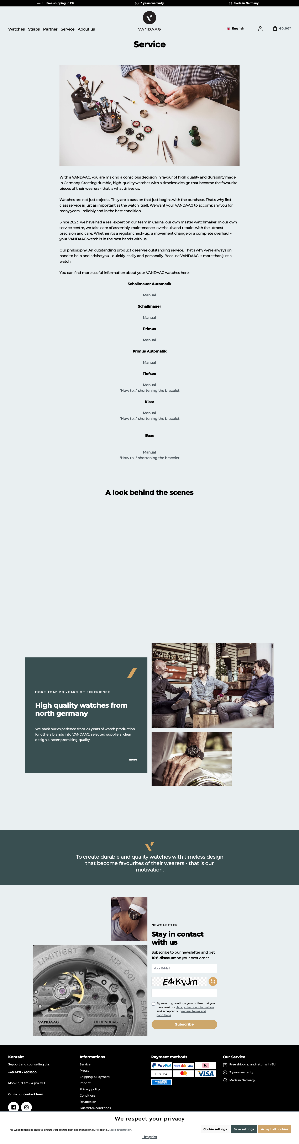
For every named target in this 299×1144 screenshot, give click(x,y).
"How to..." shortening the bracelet (149, 390)
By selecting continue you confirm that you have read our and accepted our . (186, 1009)
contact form (33, 1094)
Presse (84, 1070)
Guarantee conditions (95, 1108)
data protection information (195, 1007)
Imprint (85, 1083)
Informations (92, 1057)
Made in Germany (242, 1080)
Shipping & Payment (95, 1077)
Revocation (88, 1102)
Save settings (244, 1129)
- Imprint (149, 1137)
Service (85, 1064)
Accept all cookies (274, 1129)
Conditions (87, 1095)
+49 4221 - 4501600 (22, 1072)
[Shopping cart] (282, 28)
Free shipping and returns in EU (252, 1064)
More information (120, 1129)
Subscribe (184, 1024)
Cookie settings (215, 1129)
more (133, 759)
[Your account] (260, 28)
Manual (149, 295)
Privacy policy (90, 1089)
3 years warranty (241, 1072)
